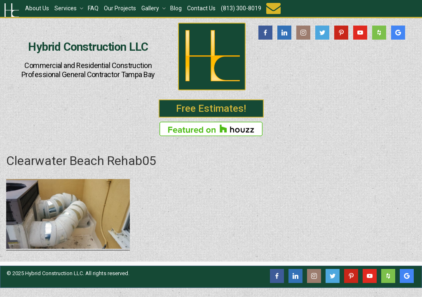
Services (69, 8)
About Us (37, 8)
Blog (176, 8)
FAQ (93, 8)
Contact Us (201, 8)
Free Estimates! (211, 108)
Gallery (154, 8)
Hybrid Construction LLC (88, 47)
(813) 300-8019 (241, 8)
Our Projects (120, 8)
